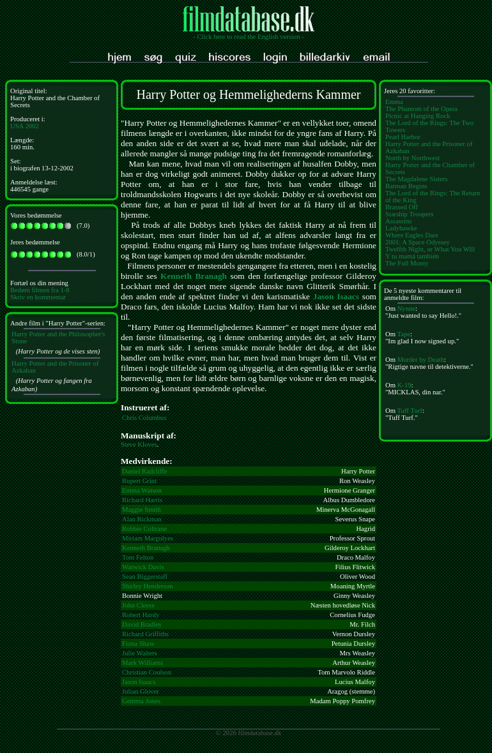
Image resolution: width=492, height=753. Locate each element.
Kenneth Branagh (193, 276)
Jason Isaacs (336, 296)
